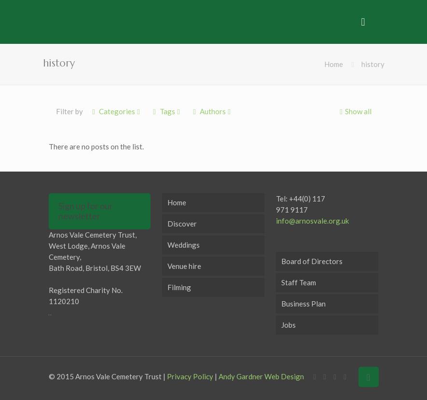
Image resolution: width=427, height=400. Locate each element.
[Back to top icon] (368, 377)
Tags (166, 111)
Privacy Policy (190, 376)
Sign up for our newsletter (85, 211)
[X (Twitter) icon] (325, 376)
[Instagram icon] (345, 376)
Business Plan (303, 303)
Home (333, 64)
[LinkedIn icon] (335, 376)
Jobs (288, 324)
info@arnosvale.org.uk (312, 220)
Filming (179, 287)
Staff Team (298, 282)
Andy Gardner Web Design (261, 376)
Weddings (183, 244)
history (373, 64)
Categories (116, 111)
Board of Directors (312, 261)
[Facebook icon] (314, 376)
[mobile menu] (363, 21)
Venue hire (184, 266)
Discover (182, 223)
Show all (355, 111)
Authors (212, 111)
